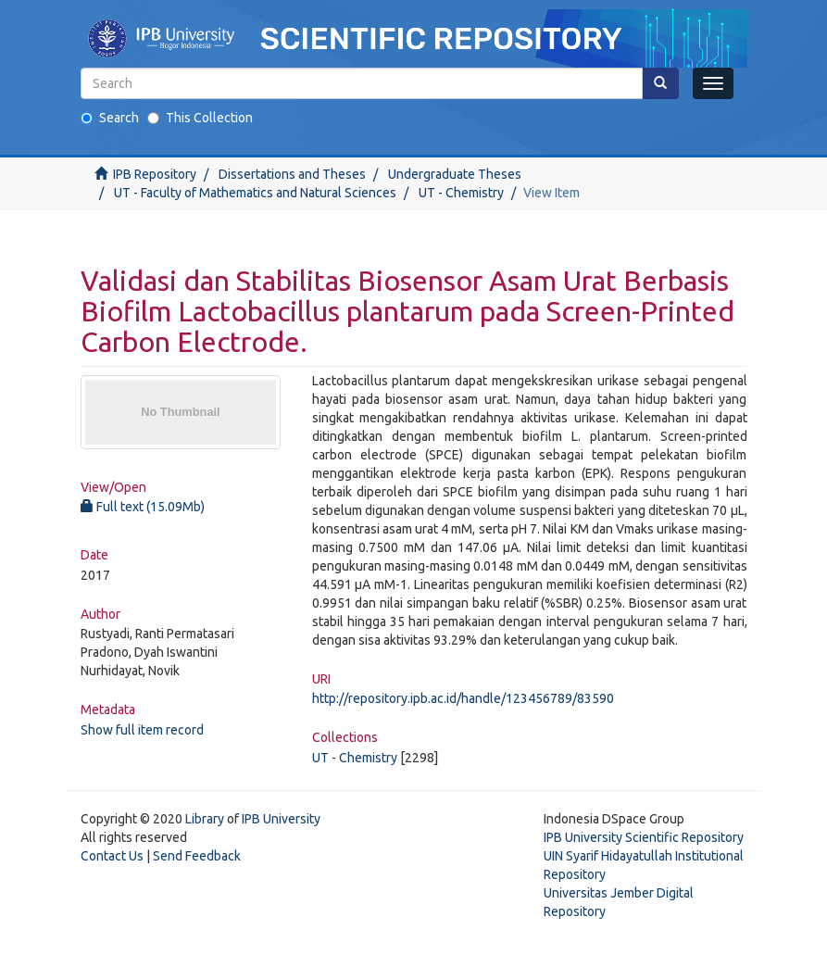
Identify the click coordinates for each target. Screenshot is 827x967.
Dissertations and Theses (292, 174)
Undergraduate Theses (454, 174)
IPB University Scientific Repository (644, 837)
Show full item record (142, 729)
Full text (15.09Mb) (143, 506)
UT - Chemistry (461, 192)
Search (110, 117)
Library (204, 818)
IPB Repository (154, 174)
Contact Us (112, 855)
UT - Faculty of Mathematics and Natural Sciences (255, 192)
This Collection (200, 117)
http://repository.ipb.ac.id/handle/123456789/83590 (463, 698)
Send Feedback (197, 855)
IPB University (281, 818)
